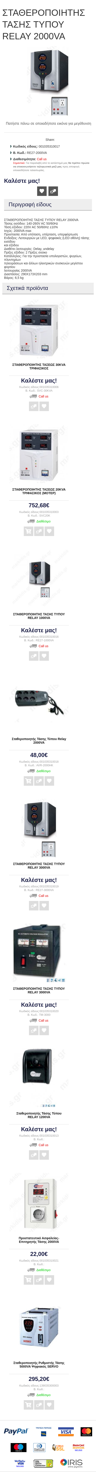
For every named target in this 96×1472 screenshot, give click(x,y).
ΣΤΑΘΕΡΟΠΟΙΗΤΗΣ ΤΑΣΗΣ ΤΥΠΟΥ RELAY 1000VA (39, 616)
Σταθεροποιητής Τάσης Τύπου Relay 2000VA (39, 740)
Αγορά (28, 528)
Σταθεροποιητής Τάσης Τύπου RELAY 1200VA (39, 1115)
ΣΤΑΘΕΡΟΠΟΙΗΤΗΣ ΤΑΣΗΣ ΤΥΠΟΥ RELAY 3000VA (39, 865)
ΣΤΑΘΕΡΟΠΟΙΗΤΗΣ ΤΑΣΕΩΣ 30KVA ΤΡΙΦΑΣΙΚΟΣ (39, 366)
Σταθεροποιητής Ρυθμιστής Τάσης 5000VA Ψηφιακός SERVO (39, 1364)
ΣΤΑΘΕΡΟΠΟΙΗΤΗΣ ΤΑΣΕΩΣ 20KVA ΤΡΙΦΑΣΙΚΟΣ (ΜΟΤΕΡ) (39, 491)
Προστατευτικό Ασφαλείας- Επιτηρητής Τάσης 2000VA (39, 1240)
